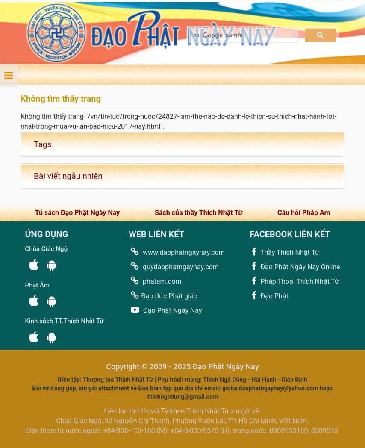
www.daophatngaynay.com (177, 252)
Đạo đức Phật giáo (163, 295)
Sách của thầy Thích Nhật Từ (198, 213)
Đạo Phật (269, 295)
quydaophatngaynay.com (174, 266)
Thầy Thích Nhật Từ (284, 252)
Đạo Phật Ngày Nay (165, 310)
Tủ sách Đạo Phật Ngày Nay (77, 213)
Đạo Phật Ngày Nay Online (295, 266)
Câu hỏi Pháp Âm (303, 213)
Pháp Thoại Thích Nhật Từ (294, 281)
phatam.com (155, 281)
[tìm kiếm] (243, 36)
